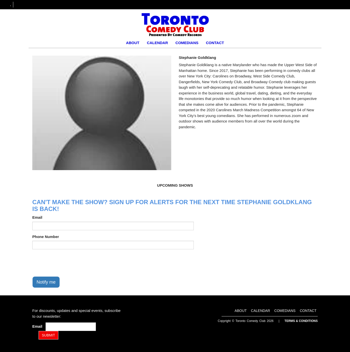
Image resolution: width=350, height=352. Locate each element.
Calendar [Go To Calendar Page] (157, 43)
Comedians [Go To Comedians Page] (187, 43)
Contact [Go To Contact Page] (215, 43)
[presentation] (70, 263)
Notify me (46, 282)
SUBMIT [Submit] (48, 335)
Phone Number (45, 236)
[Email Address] (71, 326)
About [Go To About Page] (132, 43)
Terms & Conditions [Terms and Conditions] (301, 321)
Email (37, 217)
